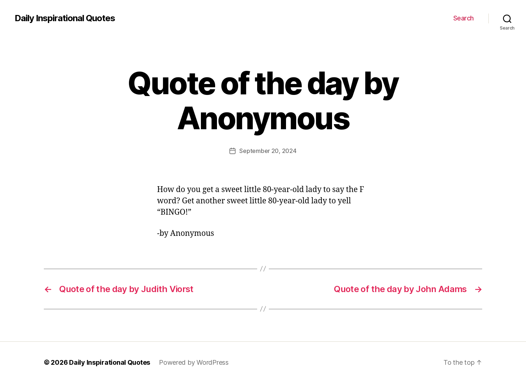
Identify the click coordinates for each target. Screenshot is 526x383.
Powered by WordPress (194, 362)
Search (463, 18)
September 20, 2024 (267, 150)
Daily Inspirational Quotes (65, 18)
